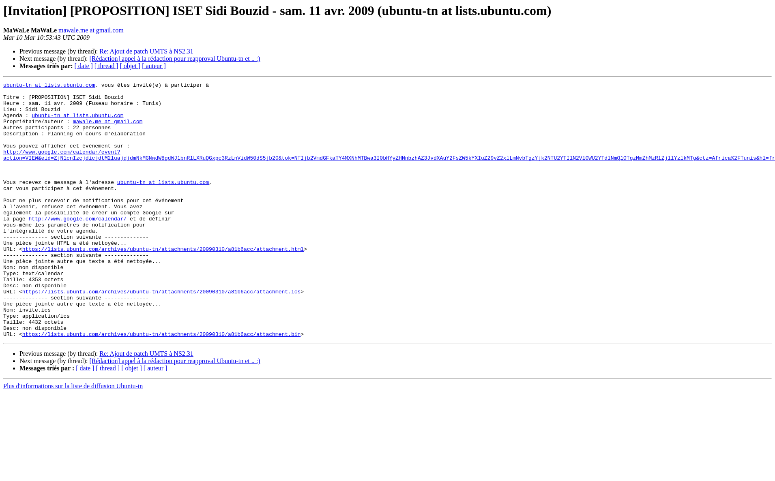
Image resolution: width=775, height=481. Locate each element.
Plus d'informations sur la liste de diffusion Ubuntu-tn (73, 437)
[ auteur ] (154, 65)
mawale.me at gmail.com (91, 30)
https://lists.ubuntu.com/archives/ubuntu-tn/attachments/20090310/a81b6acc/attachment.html (163, 282)
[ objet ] (130, 65)
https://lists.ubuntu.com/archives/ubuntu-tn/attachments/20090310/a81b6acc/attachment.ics (161, 334)
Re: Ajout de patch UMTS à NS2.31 (146, 51)
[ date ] (84, 65)
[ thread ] (106, 65)
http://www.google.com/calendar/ (77, 246)
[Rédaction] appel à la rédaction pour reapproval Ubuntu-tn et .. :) (174, 58)
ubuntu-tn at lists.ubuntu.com (49, 86)
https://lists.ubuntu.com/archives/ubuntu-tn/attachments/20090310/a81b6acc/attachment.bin (161, 385)
